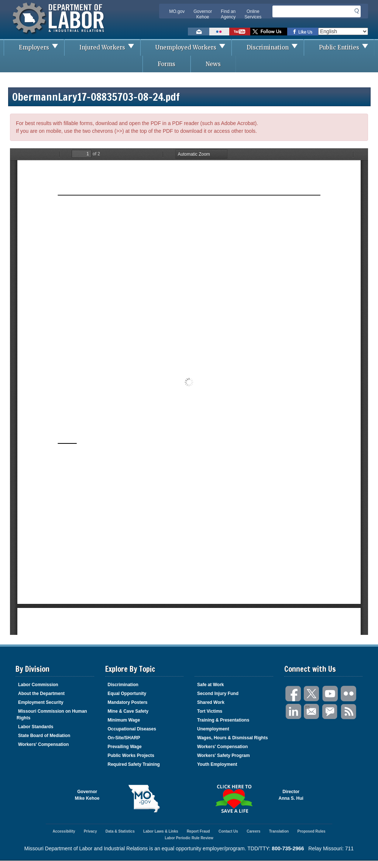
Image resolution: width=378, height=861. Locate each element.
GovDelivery (330, 712)
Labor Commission (38, 684)
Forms (166, 64)
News (213, 64)
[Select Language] (343, 31)
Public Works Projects (131, 755)
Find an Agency (228, 14)
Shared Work (210, 702)
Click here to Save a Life (234, 798)
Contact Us (228, 831)
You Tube (330, 694)
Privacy (90, 831)
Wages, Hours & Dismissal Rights (232, 737)
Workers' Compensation (43, 744)
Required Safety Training (134, 764)
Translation (279, 831)
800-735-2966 (288, 848)
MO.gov (177, 11)
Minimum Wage (124, 720)
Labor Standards (35, 726)
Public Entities (346, 47)
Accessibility (63, 831)
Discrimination (275, 47)
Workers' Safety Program (223, 755)
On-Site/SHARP (124, 737)
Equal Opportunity (127, 693)
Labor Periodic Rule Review (189, 838)
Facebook (293, 694)
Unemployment (213, 729)
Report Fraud (198, 831)
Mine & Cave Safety (128, 711)
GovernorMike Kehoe (87, 795)
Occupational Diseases (132, 729)
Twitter (312, 694)
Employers (41, 47)
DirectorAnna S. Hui (291, 795)
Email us (198, 31)
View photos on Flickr (219, 31)
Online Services (252, 14)
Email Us (307, 706)
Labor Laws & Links (160, 831)
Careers (253, 831)
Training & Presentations (223, 720)
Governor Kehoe (202, 14)
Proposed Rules (311, 831)
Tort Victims (209, 711)
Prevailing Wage (125, 746)
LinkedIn (293, 712)
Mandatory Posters (128, 702)
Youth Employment (217, 764)
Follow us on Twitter (268, 31)
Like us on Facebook (302, 31)
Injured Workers (109, 47)
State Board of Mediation (44, 735)
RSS (349, 712)
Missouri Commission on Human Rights (52, 714)
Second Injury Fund (217, 693)
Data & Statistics (120, 831)
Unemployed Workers (193, 47)
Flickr (349, 694)
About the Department (41, 693)
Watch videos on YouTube (239, 31)
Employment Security (40, 702)
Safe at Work (210, 684)
